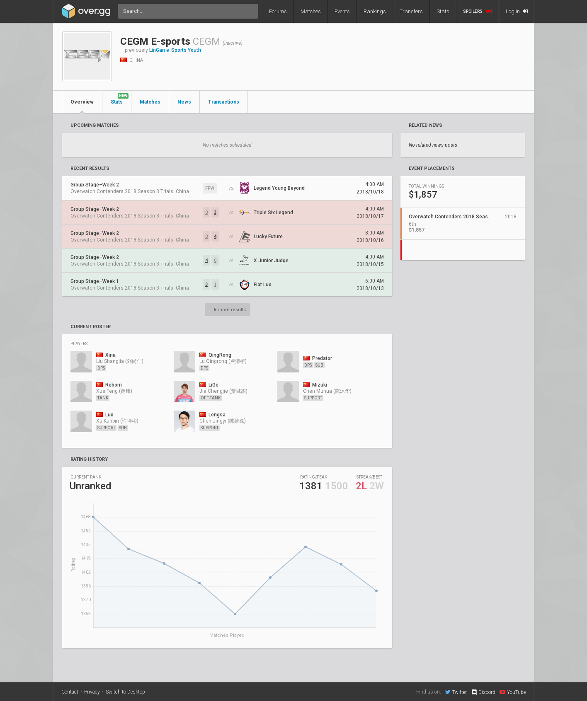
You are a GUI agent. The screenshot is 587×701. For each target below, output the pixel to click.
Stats (443, 11)
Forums (278, 11)
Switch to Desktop (125, 691)
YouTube (513, 692)
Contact (69, 691)
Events (342, 11)
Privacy (92, 691)
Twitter (456, 692)
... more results (227, 309)
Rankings (375, 11)
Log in (517, 11)
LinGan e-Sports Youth (175, 50)
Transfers (411, 11)
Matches (311, 11)
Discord (483, 692)
